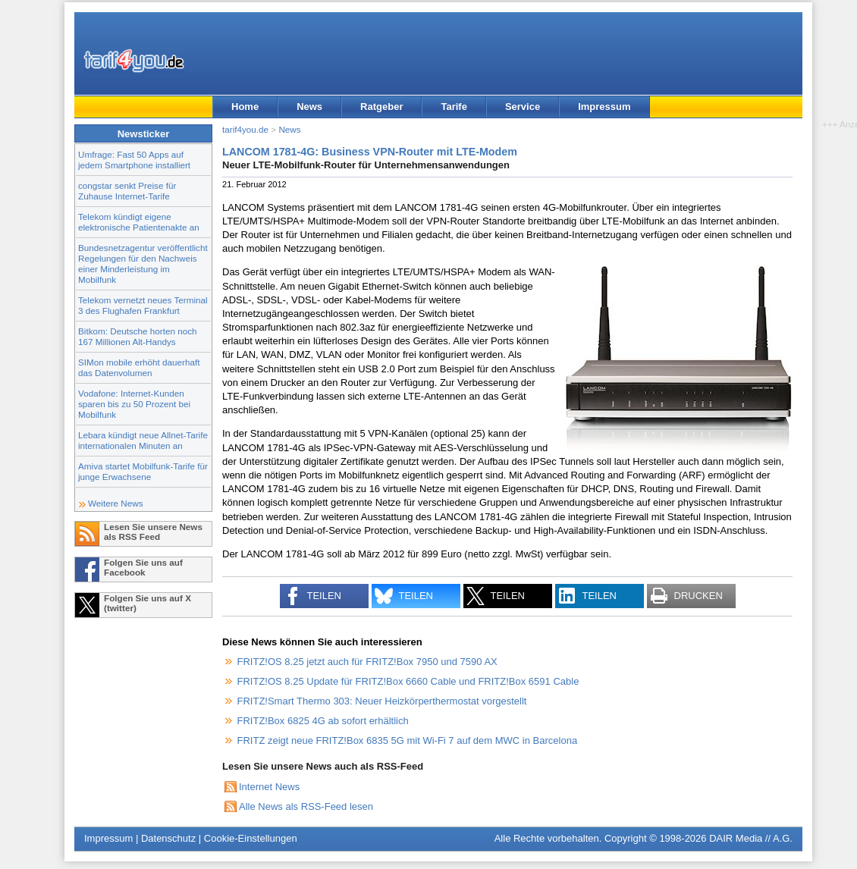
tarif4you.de (245, 129)
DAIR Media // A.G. (751, 838)
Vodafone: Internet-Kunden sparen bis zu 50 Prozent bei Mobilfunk (134, 403)
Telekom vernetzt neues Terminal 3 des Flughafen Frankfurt (143, 305)
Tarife (453, 106)
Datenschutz (168, 838)
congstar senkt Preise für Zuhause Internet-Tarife (127, 190)
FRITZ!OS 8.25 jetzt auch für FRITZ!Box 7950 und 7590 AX (367, 661)
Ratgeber (381, 106)
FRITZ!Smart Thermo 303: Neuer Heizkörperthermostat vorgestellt (382, 701)
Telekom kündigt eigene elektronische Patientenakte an (138, 222)
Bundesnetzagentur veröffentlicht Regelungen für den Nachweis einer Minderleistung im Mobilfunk (143, 263)
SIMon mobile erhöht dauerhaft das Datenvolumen (138, 367)
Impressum (604, 106)
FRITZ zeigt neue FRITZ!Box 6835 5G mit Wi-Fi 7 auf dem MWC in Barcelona (407, 740)
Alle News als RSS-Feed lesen (306, 806)
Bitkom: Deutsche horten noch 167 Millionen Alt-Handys (137, 336)
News (309, 106)
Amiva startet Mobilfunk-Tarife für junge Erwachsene (143, 471)
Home (245, 106)
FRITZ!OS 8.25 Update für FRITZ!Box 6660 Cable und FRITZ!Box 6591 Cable (408, 681)
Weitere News (115, 503)
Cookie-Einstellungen (250, 838)
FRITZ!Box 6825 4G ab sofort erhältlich (323, 720)
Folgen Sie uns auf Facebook (143, 567)
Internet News (269, 786)
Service (522, 106)
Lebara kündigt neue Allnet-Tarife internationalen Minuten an (143, 440)
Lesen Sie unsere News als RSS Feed (153, 531)
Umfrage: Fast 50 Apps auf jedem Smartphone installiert (134, 159)
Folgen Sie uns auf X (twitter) (147, 603)
